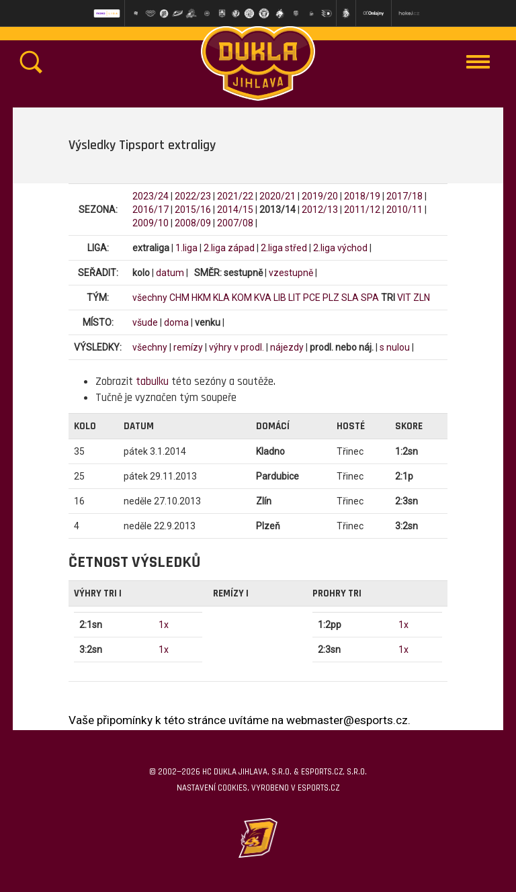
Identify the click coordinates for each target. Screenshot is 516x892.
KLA (221, 297)
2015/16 (193, 209)
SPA (370, 297)
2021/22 (235, 196)
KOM (242, 297)
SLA (350, 297)
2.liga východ (340, 247)
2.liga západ (229, 247)
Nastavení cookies (212, 788)
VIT (404, 297)
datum (170, 272)
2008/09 (193, 223)
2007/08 (235, 223)
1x (164, 624)
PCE (311, 297)
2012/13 (320, 209)
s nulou (395, 347)
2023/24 (150, 196)
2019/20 (320, 196)
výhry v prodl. (236, 347)
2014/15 (235, 209)
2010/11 (404, 209)
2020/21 (277, 196)
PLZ (330, 297)
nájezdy (287, 347)
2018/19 (362, 196)
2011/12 (362, 209)
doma (176, 322)
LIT (294, 297)
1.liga (186, 247)
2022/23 (193, 196)
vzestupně (291, 272)
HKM (201, 297)
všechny (149, 297)
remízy (188, 347)
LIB (279, 297)
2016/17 (150, 209)
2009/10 (150, 223)
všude (145, 322)
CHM (179, 297)
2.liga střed (284, 247)
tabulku (152, 381)
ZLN (421, 297)
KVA (262, 297)
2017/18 (404, 196)
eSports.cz (318, 788)
